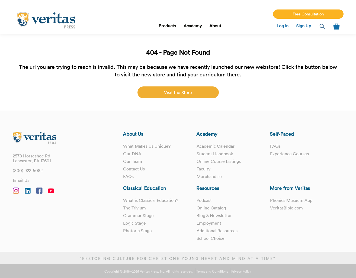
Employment (209, 223)
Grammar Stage (138, 215)
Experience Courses (289, 153)
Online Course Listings (219, 161)
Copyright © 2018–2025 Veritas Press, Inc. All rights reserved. (148, 271)
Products (167, 25)
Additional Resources (217, 230)
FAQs (128, 176)
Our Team (132, 161)
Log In (282, 25)
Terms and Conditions (212, 271)
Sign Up (303, 25)
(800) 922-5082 (28, 170)
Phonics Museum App (291, 200)
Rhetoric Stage (137, 230)
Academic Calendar (216, 146)
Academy (193, 25)
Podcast (204, 200)
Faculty (203, 169)
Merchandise (209, 176)
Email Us (21, 180)
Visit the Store (178, 92)
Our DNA (132, 153)
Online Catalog (211, 208)
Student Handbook (215, 153)
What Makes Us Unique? (147, 146)
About (215, 25)
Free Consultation (308, 14)
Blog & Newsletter (214, 215)
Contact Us (134, 169)
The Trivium (134, 208)
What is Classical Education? (150, 200)
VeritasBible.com (286, 208)
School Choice (210, 238)
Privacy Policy (241, 271)
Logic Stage (134, 223)
